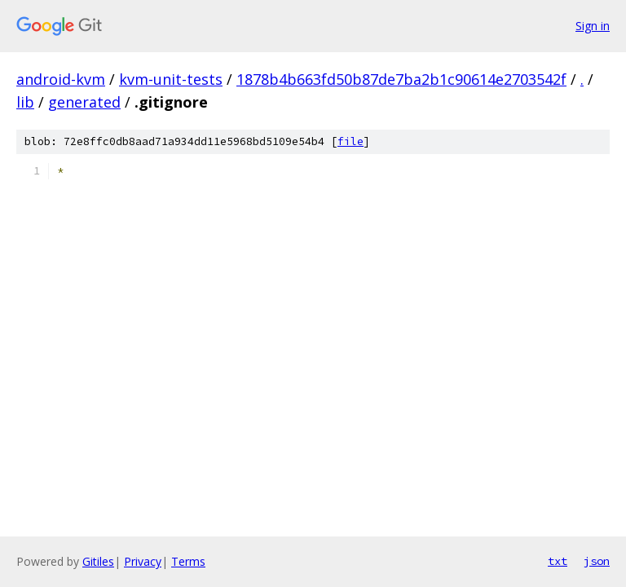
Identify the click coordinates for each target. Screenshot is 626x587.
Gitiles (98, 561)
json (597, 561)
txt (557, 561)
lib (25, 102)
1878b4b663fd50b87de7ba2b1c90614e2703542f (401, 79)
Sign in (592, 25)
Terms (188, 561)
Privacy (142, 561)
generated (84, 102)
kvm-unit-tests (171, 79)
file (350, 141)
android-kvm (60, 79)
